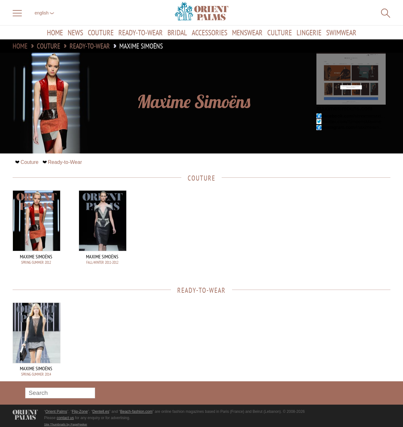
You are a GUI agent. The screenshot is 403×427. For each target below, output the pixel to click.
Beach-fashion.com (136, 411)
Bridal (177, 32)
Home (55, 32)
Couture (101, 32)
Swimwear (341, 32)
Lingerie (309, 32)
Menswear (247, 32)
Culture (279, 32)
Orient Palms (56, 411)
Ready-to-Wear (140, 32)
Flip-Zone (80, 411)
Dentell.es (100, 411)
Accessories (209, 32)
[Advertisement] (346, 232)
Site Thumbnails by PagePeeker (65, 424)
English (44, 12)
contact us (65, 418)
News (75, 32)
